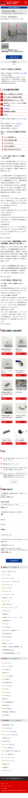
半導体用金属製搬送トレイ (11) (11, 653)
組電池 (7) (6, 614)
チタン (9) (6, 689)
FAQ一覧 (14, 482)
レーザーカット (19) (8, 758)
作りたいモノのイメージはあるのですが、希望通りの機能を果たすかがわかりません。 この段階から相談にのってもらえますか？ (15, 475)
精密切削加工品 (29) (8, 650)
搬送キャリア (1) (7, 598)
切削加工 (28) (6, 738)
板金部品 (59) (6, 621)
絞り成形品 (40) (7, 634)
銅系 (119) (6, 673)
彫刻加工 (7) (6, 764)
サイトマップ (5, 784)
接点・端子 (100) (7, 605)
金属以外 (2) (6, 706)
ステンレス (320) (7, 667)
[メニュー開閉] (25, 2)
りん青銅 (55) (6, 680)
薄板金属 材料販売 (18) (9, 712)
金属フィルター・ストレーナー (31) (12, 618)
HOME (4, 16)
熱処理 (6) (6, 768)
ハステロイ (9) (7, 663)
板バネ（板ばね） (5, 19)
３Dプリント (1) (7, 771)
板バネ (10, 73)
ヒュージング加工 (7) (9, 745)
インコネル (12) (7, 686)
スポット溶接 (23, 73)
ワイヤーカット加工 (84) (9, 732)
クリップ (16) (6, 575)
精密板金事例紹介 (12, 16)
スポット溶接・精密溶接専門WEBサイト (12, 779)
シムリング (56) (7, 588)
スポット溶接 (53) (8, 748)
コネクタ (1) (6, 611)
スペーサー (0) (7, 592)
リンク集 (4, 789)
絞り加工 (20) (6, 742)
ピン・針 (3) (6, 640)
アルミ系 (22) (6, 696)
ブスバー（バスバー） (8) (10, 608)
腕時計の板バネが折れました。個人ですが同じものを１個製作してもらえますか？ (15, 468)
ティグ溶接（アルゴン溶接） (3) (11, 751)
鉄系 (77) (5, 699)
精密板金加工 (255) (8, 725)
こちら (24, 119)
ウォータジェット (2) (9, 761)
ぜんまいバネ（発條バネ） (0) (11, 631)
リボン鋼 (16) (6, 670)
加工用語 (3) (6, 715)
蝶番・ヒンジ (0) (7, 644)
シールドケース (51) (8, 595)
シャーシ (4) (6, 601)
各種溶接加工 (7, 108)
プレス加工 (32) (7, 728)
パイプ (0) (6, 624)
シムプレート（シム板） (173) (11, 582)
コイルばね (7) (7, 627)
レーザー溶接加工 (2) (9, 755)
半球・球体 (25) (7, 637)
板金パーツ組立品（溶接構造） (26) (12, 647)
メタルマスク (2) (7, 585)
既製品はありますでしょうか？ (11, 464)
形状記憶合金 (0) (7, 683)
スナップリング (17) (8, 578)
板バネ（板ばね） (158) (9, 572)
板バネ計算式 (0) (7, 709)
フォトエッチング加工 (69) (10, 735)
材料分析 (6, 114)
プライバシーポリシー (7, 786)
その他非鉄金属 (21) (8, 702)
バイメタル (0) (7, 693)
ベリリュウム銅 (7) (8, 676)
